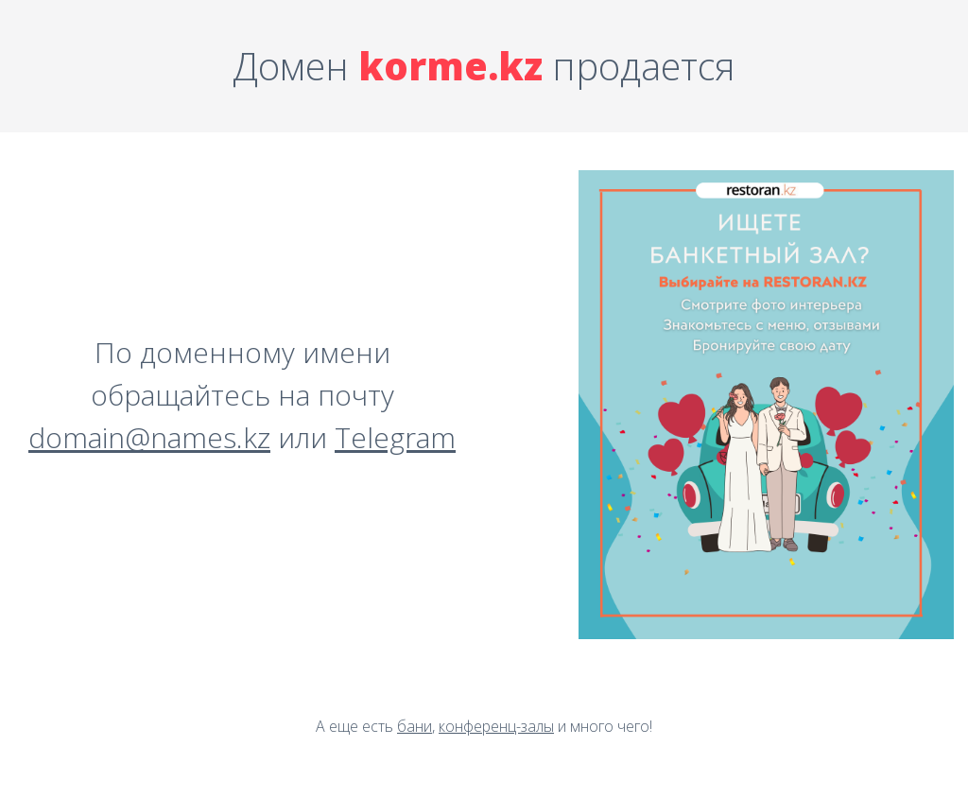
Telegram (395, 437)
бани (414, 726)
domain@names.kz (149, 437)
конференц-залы (496, 726)
